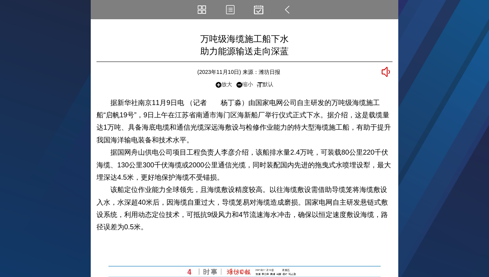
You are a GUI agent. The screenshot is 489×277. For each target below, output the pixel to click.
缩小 (244, 84)
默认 (265, 84)
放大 (224, 84)
